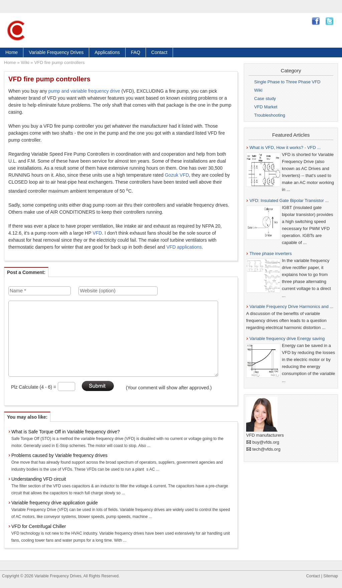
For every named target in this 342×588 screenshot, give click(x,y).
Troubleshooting (269, 115)
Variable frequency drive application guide (54, 502)
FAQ (135, 52)
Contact (159, 52)
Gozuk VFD (177, 175)
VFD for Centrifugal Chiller (38, 526)
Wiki (25, 62)
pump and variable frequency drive (84, 91)
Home (11, 52)
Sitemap (330, 576)
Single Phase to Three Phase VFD (287, 81)
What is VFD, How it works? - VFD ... (285, 147)
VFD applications (184, 247)
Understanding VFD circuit (38, 479)
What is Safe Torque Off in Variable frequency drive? (65, 431)
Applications (107, 52)
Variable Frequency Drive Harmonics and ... (291, 306)
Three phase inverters (270, 253)
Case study (265, 98)
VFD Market (265, 106)
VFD (97, 233)
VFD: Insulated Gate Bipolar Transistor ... (289, 200)
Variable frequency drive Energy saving (287, 338)
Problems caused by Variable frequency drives (59, 455)
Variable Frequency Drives (56, 52)
